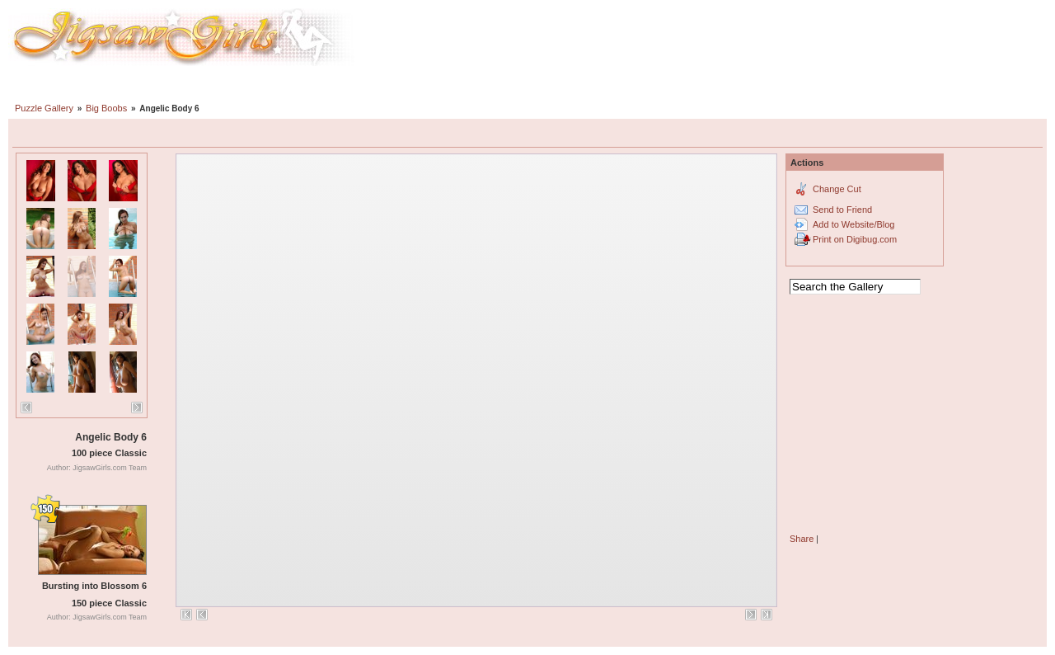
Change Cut (837, 189)
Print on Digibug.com (855, 239)
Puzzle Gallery (44, 108)
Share (802, 539)
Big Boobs (106, 108)
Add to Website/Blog (853, 224)
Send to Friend (842, 209)
